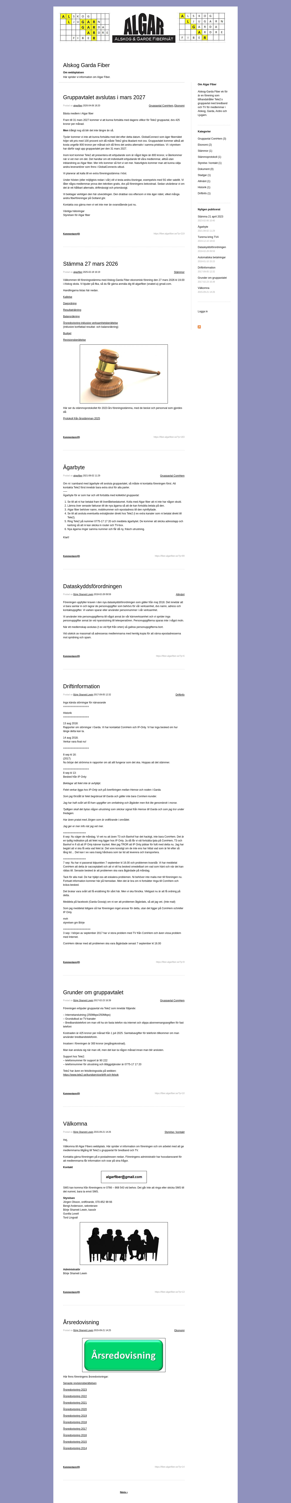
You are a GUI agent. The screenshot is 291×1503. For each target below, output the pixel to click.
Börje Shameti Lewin (83, 594)
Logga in (203, 311)
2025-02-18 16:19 (91, 272)
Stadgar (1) (204, 175)
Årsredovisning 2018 (75, 1422)
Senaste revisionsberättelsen (79, 1383)
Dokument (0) (206, 169)
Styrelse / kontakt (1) (210, 163)
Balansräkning (71, 316)
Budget (67, 333)
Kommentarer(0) (71, 234)
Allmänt (180, 594)
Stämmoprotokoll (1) (209, 156)
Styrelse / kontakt (175, 1132)
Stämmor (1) (205, 150)
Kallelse (67, 296)
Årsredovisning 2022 (75, 1396)
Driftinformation (81, 686)
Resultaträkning (72, 309)
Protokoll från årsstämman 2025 (81, 418)
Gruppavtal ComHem (161, 105)
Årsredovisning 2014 (75, 1448)
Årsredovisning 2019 (75, 1415)
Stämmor (179, 272)
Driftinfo (180, 694)
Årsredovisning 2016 (75, 1435)
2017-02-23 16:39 (102, 1000)
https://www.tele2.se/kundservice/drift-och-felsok (91, 1074)
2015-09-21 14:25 (102, 1330)
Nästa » (124, 1492)
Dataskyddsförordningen (92, 586)
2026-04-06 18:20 (91, 105)
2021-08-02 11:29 (91, 475)
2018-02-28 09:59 (102, 594)
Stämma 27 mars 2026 (90, 264)
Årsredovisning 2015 (75, 1441)
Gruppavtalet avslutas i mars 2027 (104, 97)
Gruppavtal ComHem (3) (212, 138)
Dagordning (70, 303)
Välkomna (75, 1124)
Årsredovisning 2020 (75, 1409)
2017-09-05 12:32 (102, 694)
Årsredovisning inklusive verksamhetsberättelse (90, 322)
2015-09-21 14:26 (102, 1132)
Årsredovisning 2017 (75, 1428)
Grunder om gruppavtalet (93, 992)
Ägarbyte (74, 467)
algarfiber (77, 105)
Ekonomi (179, 105)
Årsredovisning (81, 1322)
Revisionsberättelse (74, 339)
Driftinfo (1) (204, 193)
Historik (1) (204, 187)
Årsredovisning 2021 (75, 1402)
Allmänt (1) (204, 181)
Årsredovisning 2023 (75, 1389)
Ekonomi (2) (205, 144)
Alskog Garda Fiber (86, 65)
